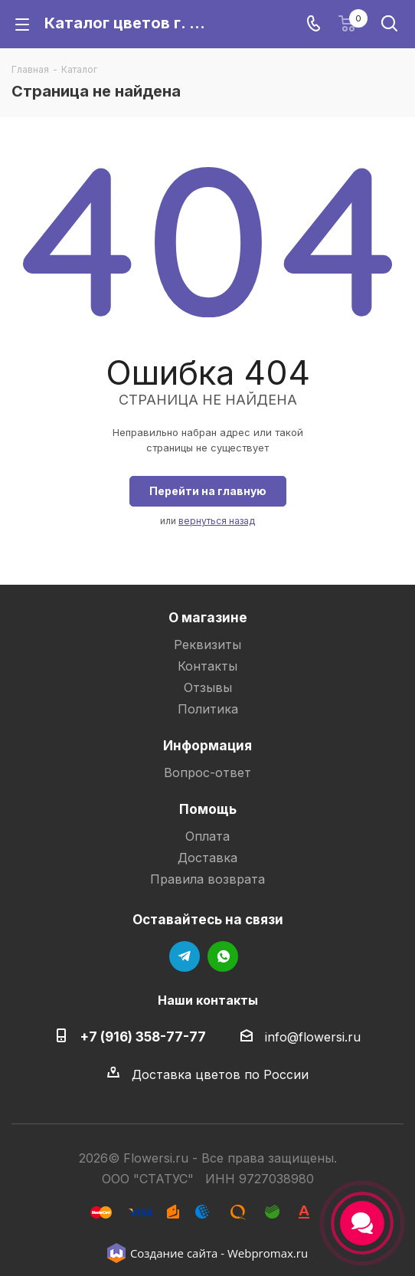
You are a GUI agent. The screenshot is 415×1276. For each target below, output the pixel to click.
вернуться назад (216, 520)
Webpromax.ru (267, 1253)
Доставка (207, 857)
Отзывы (208, 687)
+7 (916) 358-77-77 (143, 1036)
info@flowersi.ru (313, 1037)
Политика (208, 709)
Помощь (208, 809)
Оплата (207, 836)
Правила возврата (207, 879)
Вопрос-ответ (207, 772)
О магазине (207, 617)
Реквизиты (207, 644)
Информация (207, 745)
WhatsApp (223, 956)
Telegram (184, 956)
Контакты (207, 666)
